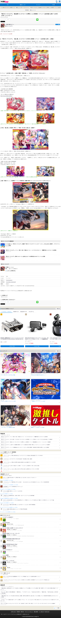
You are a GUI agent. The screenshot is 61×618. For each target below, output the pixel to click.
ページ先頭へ (57, 607)
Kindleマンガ (15, 311)
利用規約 (18, 611)
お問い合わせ (13, 611)
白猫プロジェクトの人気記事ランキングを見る (8, 489)
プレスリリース (26, 7)
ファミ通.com (41, 611)
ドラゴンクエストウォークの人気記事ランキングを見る (9, 484)
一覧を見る (58, 308)
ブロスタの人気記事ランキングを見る (7, 493)
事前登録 (27, 10)
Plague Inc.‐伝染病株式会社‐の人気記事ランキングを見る (9, 498)
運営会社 (22, 611)
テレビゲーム (31, 311)
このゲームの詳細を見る (11, 270)
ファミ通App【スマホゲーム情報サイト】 (7, 7)
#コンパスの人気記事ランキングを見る (7, 480)
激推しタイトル (33, 10)
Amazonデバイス (23, 311)
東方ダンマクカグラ (4, 296)
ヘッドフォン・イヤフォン (6, 311)
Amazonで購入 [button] (12, 346)
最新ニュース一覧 (19, 7)
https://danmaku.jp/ (9, 280)
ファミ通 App (4, 2)
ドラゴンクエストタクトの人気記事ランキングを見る (9, 507)
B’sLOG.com (47, 611)
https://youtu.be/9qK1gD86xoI (6, 95)
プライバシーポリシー (29, 611)
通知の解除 (36, 611)
